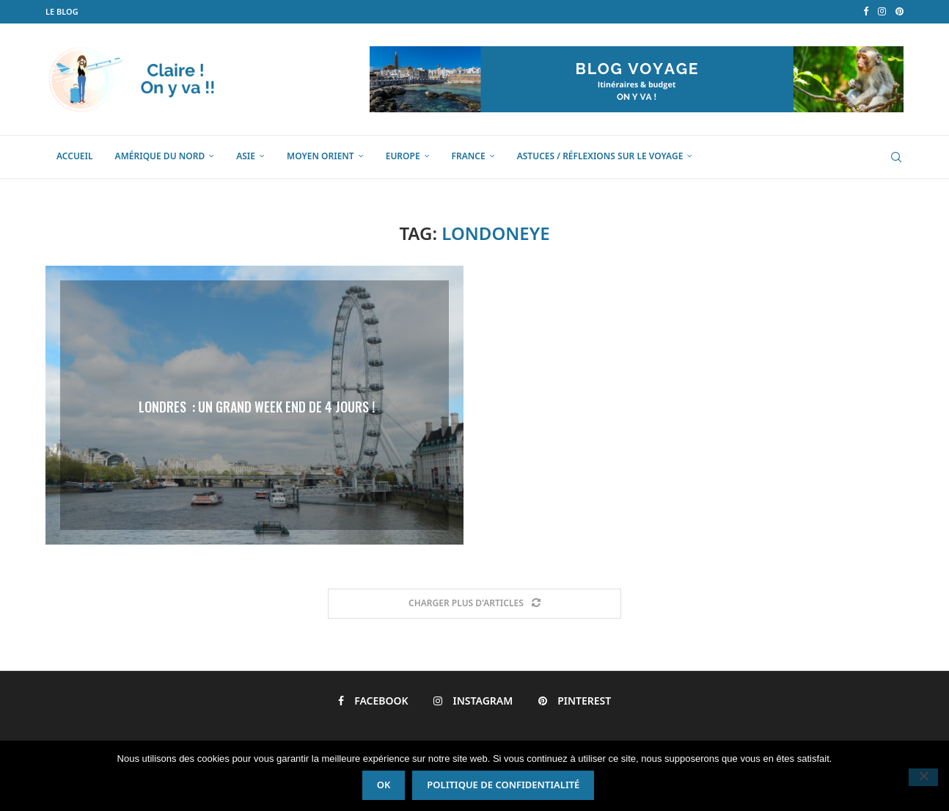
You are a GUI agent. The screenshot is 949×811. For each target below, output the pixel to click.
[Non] (923, 408)
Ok (384, 45)
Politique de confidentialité (503, 45)
